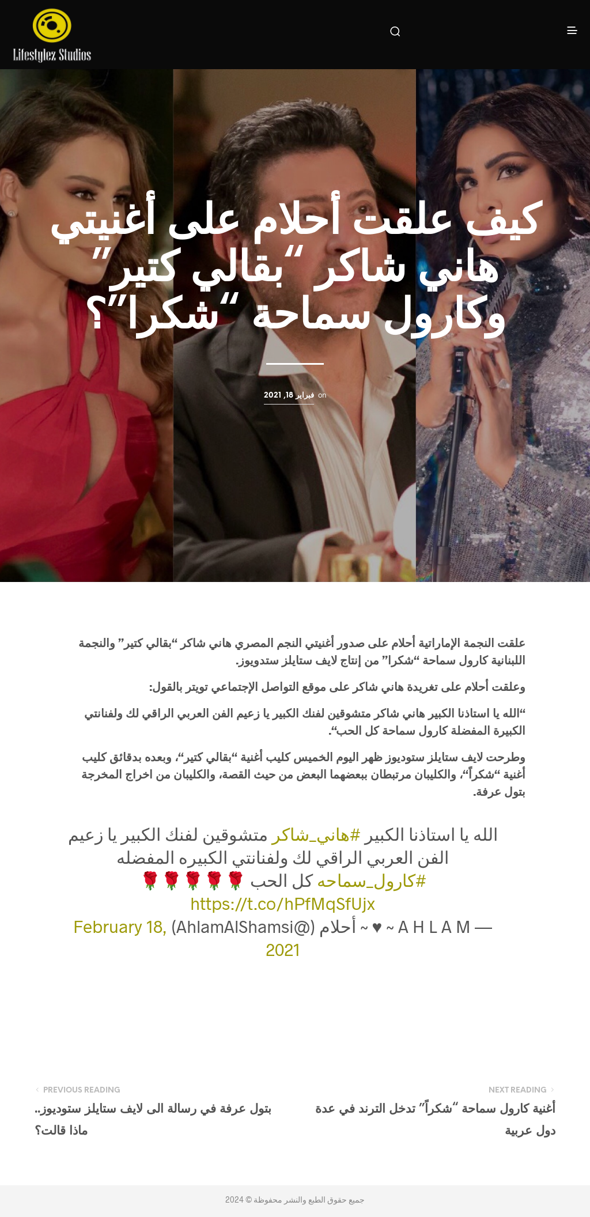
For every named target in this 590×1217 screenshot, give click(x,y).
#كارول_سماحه (371, 880)
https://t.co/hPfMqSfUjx (282, 903)
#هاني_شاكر (316, 833)
